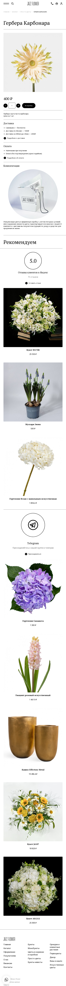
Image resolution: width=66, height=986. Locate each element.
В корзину (29, 106)
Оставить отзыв (33, 283)
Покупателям (9, 956)
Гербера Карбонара (40, 12)
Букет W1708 (33, 350)
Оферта (6, 985)
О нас (5, 959)
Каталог (15, 12)
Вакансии (7, 963)
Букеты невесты (35, 962)
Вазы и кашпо (56, 961)
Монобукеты (33, 948)
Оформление (9, 952)
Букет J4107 (33, 844)
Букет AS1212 (33, 918)
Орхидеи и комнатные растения (55, 947)
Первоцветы (55, 953)
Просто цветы (25, 12)
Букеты (31, 944)
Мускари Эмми (33, 424)
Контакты (7, 967)
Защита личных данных (11, 982)
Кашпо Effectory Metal (33, 770)
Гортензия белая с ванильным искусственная (33, 499)
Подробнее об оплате (14, 158)
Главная (6, 12)
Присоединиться (33, 554)
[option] (33, 62)
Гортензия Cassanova (33, 621)
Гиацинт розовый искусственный (33, 695)
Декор (52, 957)
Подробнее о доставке (14, 138)
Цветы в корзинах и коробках (36, 953)
